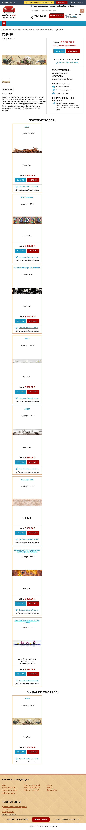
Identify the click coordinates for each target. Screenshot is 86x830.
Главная (5, 30)
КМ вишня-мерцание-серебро (27, 268)
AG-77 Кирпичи (27, 479)
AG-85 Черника (27, 197)
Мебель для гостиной (32, 785)
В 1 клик (59, 51)
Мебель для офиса (9, 793)
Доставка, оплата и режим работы (39, 2)
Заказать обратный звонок (68, 62)
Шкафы (49, 785)
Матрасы (49, 787)
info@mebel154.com (9, 814)
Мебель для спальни (9, 790)
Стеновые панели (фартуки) (46, 30)
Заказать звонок (56, 16)
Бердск (12, 2)
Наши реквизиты (77, 2)
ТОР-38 (27, 699)
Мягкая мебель (51, 790)
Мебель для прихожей (32, 787)
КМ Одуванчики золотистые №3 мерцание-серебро (27, 551)
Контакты (61, 2)
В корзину (73, 51)
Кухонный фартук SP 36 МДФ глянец (27, 621)
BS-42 (27, 127)
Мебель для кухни (28, 30)
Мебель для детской (31, 790)
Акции (4, 785)
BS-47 (27, 338)
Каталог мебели (14, 30)
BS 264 (27, 409)
